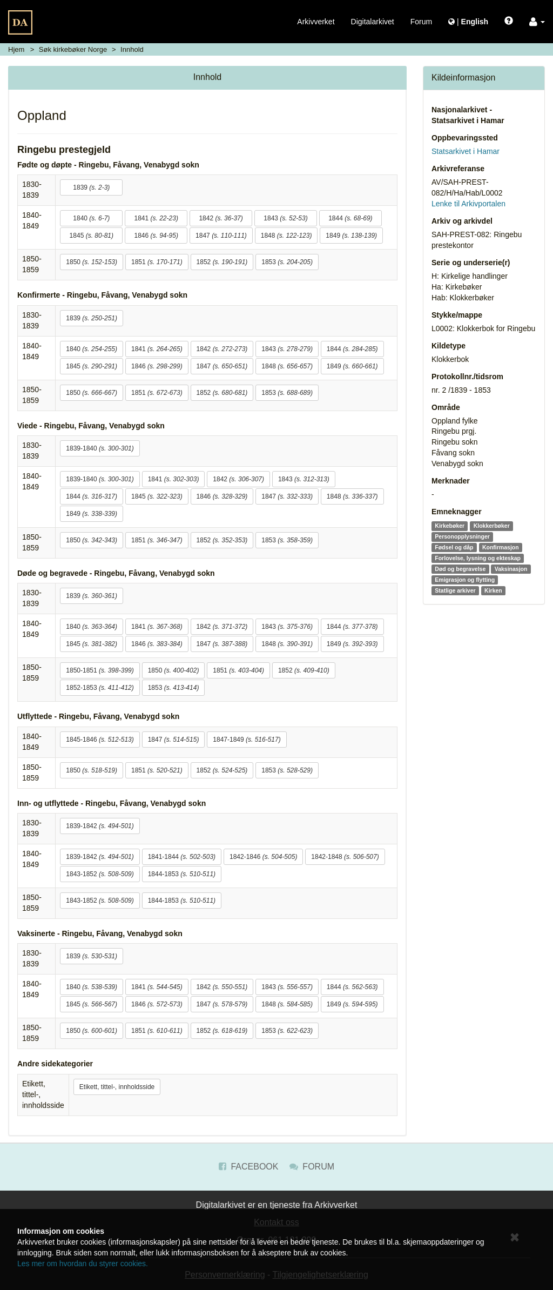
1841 (156, 218)
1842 (220, 218)
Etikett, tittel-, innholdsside (116, 1087)
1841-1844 (181, 857)
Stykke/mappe (456, 315)
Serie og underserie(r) (470, 262)
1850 (91, 262)
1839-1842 (99, 826)
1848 (286, 235)
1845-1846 (99, 739)
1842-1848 (345, 857)
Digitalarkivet (372, 21)
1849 (351, 235)
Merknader (450, 480)
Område (445, 407)
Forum (421, 21)
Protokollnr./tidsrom (467, 376)
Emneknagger (456, 511)
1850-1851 (99, 670)
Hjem (16, 49)
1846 (156, 235)
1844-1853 (181, 874)
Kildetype (448, 345)
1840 (91, 218)
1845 (91, 235)
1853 (287, 262)
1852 (222, 262)
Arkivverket (315, 21)
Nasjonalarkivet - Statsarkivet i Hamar (467, 115)
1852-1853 (99, 687)
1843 (285, 218)
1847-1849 (246, 739)
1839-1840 (99, 448)
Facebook (248, 1166)
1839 (91, 187)
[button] (537, 21)
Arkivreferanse (457, 168)
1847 (221, 235)
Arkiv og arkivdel (462, 221)
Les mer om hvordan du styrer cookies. (82, 1263)
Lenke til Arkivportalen (468, 203)
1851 (157, 262)
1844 (350, 218)
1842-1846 (263, 857)
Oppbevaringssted (464, 137)
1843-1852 (99, 874)
